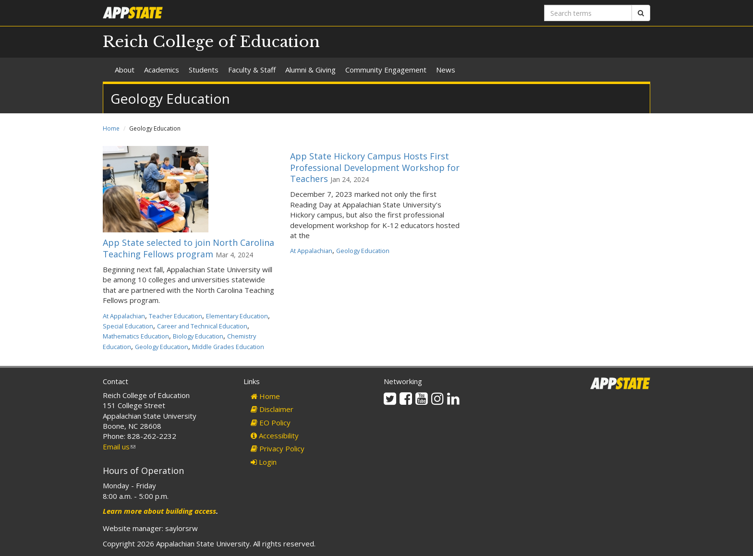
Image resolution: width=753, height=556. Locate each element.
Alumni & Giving (310, 69)
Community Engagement (385, 69)
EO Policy (271, 422)
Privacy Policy (277, 448)
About (124, 69)
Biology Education (198, 336)
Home (111, 128)
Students (204, 69)
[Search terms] (588, 13)
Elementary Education (237, 316)
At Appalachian (124, 316)
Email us (119, 446)
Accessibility (275, 435)
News (445, 69)
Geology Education (161, 346)
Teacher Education (175, 316)
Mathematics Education (136, 336)
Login (264, 462)
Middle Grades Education (228, 346)
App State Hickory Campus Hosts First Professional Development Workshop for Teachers (375, 167)
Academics (161, 69)
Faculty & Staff (252, 69)
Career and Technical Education (202, 326)
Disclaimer (272, 409)
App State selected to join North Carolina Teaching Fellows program (188, 248)
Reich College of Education (211, 41)
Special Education (128, 326)
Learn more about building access (159, 511)
